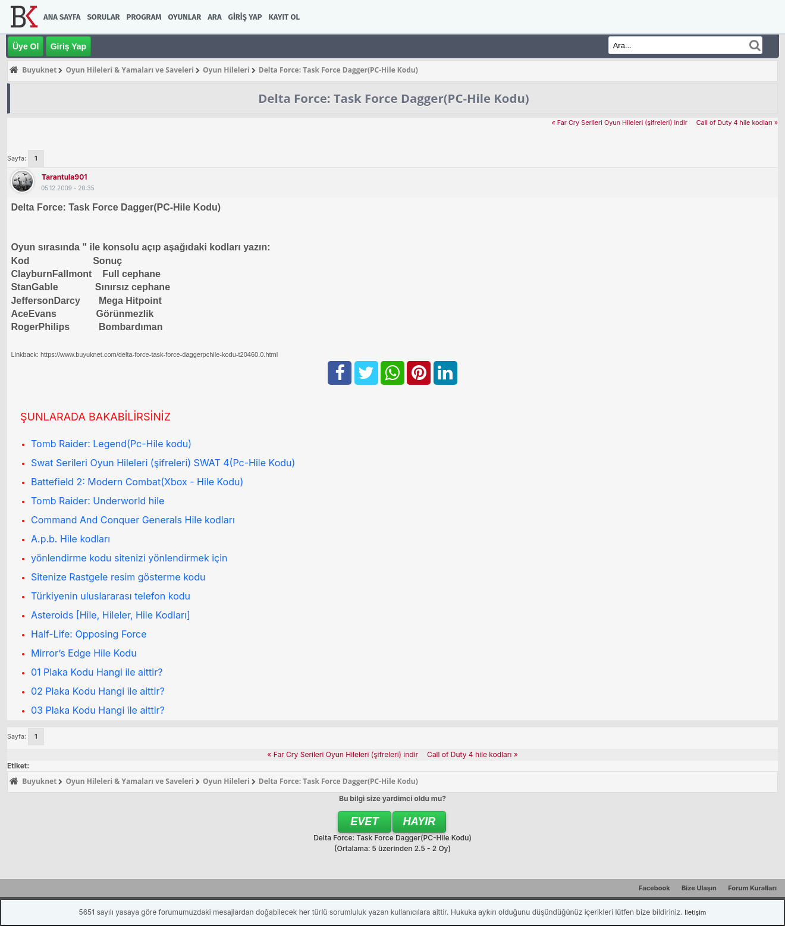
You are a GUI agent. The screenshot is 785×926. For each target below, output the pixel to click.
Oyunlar (185, 16)
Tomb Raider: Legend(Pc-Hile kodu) (111, 444)
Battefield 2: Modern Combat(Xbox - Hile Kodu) (137, 482)
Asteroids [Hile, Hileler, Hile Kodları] (110, 615)
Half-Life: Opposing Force (89, 634)
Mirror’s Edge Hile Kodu (84, 653)
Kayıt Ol (284, 16)
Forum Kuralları (752, 888)
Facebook (654, 888)
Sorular (103, 16)
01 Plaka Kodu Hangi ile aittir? (96, 672)
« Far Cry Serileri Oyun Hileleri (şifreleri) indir (619, 123)
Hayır (419, 821)
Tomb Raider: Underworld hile (97, 501)
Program (144, 16)
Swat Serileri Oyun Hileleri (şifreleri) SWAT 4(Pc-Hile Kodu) (163, 463)
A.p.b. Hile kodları (70, 539)
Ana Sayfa (61, 16)
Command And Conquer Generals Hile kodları (133, 520)
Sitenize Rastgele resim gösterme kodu (118, 577)
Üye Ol (25, 46)
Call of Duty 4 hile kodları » (737, 123)
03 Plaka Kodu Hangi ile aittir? (98, 710)
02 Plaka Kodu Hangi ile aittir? (98, 691)
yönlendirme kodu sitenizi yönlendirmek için (129, 558)
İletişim (695, 912)
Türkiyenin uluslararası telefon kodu (110, 596)
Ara (214, 16)
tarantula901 (64, 176)
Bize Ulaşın (699, 888)
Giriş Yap (245, 16)
